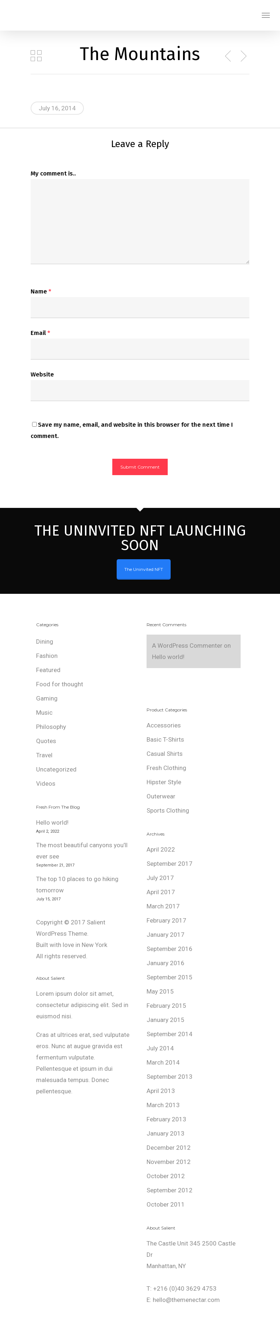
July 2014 (160, 1048)
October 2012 (166, 1176)
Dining (44, 641)
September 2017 (169, 863)
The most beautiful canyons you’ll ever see (82, 850)
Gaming (47, 698)
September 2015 (169, 977)
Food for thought (59, 684)
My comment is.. (53, 173)
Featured (48, 670)
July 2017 (160, 877)
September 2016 (169, 948)
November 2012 (169, 1161)
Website (42, 374)
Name (41, 291)
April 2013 (161, 1090)
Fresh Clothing (166, 767)
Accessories (164, 725)
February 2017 (166, 920)
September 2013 (169, 1076)
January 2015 (165, 1019)
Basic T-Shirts (165, 739)
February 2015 (166, 1005)
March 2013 (163, 1105)
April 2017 (161, 892)
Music (44, 712)
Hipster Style (164, 782)
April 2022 (161, 849)
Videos (45, 783)
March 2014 (163, 1062)
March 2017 (163, 906)
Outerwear (161, 796)
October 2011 (166, 1204)
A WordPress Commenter (187, 645)
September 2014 (169, 1034)
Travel (44, 755)
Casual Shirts (165, 753)
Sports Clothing (168, 810)
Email (40, 333)
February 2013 (166, 1119)
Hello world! (52, 822)
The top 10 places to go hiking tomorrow (77, 884)
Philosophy (51, 726)
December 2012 (169, 1147)
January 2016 (165, 963)
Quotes (46, 741)
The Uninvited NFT (143, 569)
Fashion (47, 655)
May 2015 (160, 991)
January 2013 (165, 1133)
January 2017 (165, 934)
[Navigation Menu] (266, 15)
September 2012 (169, 1190)
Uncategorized (56, 769)
